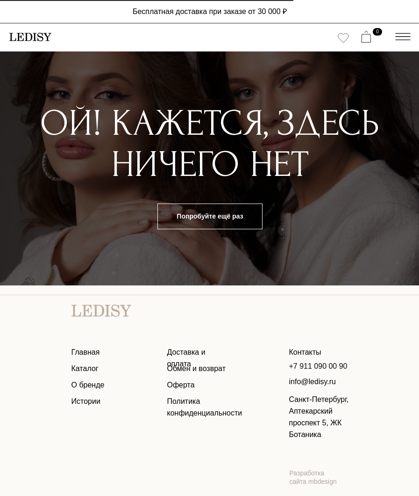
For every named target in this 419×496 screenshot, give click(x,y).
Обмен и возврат (196, 368)
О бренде (88, 385)
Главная (85, 352)
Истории (85, 401)
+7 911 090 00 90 (318, 366)
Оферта (181, 385)
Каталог (85, 368)
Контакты (305, 352)
